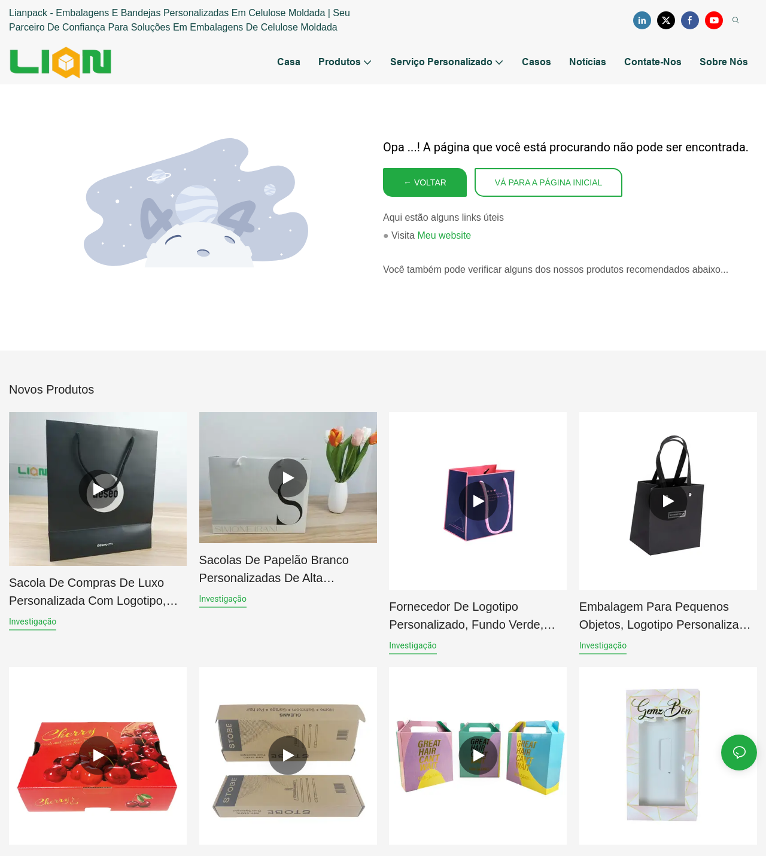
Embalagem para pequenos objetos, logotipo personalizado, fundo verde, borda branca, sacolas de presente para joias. (667, 616)
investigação (32, 621)
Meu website (444, 235)
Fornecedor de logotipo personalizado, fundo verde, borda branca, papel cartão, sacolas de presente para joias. (477, 616)
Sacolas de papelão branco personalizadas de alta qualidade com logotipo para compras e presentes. (279, 570)
